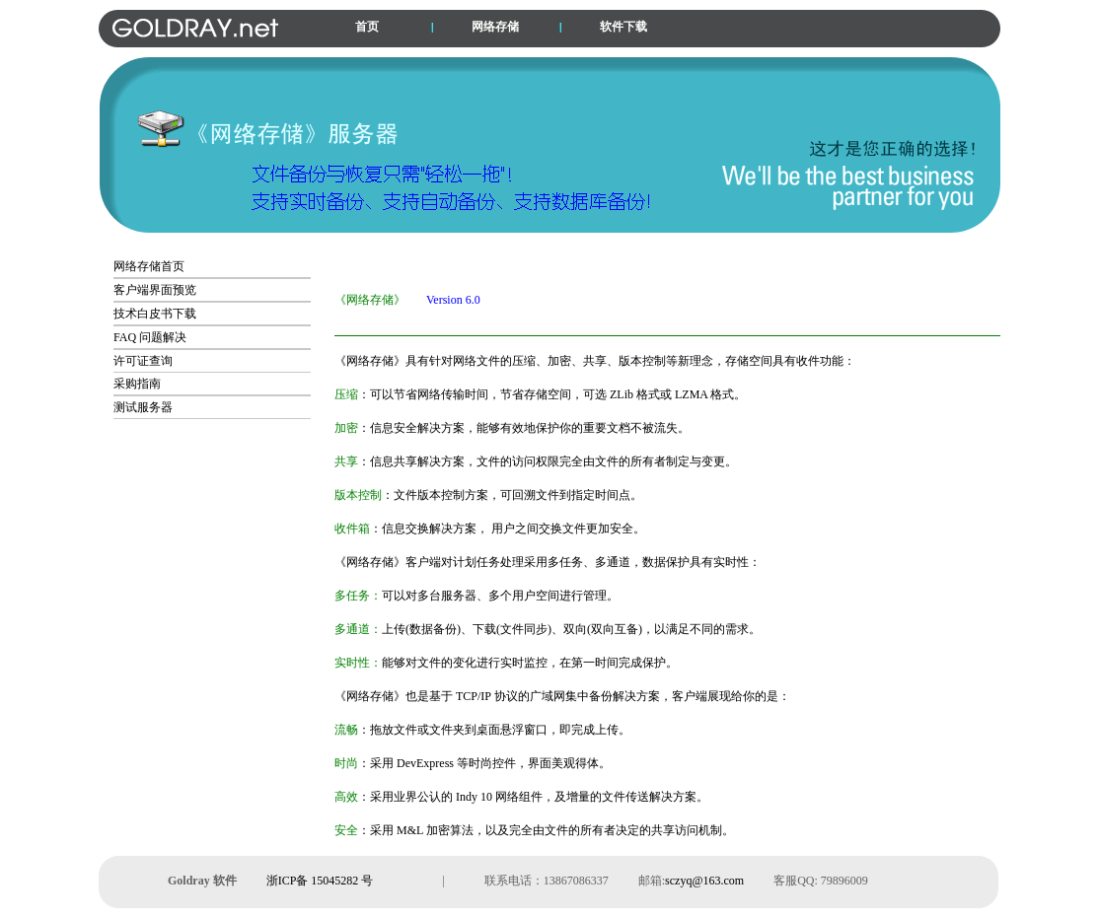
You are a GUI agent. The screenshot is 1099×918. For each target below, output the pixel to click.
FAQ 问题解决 (149, 337)
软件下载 (623, 27)
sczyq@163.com (704, 880)
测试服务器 (143, 407)
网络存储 (495, 27)
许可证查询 (143, 361)
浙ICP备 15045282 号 (320, 880)
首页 (367, 27)
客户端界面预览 (154, 290)
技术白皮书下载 (154, 313)
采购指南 (137, 383)
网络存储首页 (148, 266)
